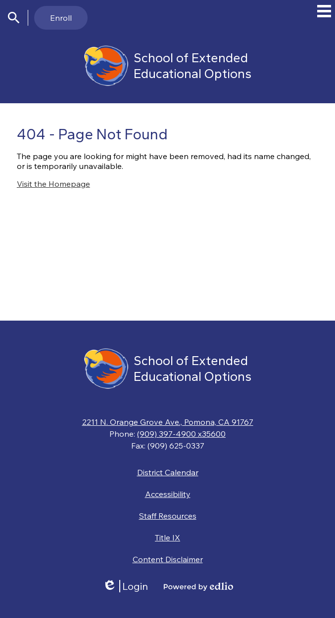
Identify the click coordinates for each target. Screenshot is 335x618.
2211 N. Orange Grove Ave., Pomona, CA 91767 (167, 422)
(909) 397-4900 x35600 (181, 434)
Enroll (61, 18)
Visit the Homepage (53, 184)
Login (125, 586)
